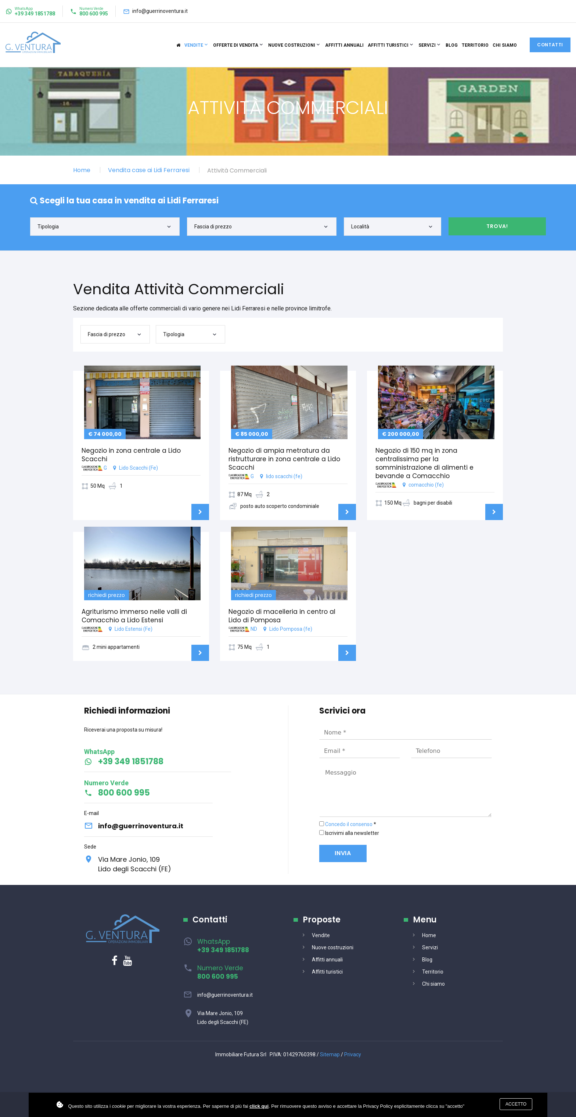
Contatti (550, 45)
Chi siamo (505, 45)
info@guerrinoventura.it (160, 11)
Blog (452, 45)
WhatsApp (223, 945)
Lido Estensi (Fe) (141, 632)
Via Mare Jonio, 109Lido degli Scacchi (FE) (134, 864)
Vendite (193, 45)
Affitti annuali (344, 45)
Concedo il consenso (348, 824)
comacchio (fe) (434, 479)
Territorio (475, 45)
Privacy (352, 1054)
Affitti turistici (388, 45)
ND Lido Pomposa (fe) (288, 632)
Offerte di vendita (235, 45)
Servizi (427, 45)
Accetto (515, 1104)
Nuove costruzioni (291, 45)
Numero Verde (220, 972)
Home (81, 170)
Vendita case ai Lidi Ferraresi (149, 170)
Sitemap (330, 1054)
